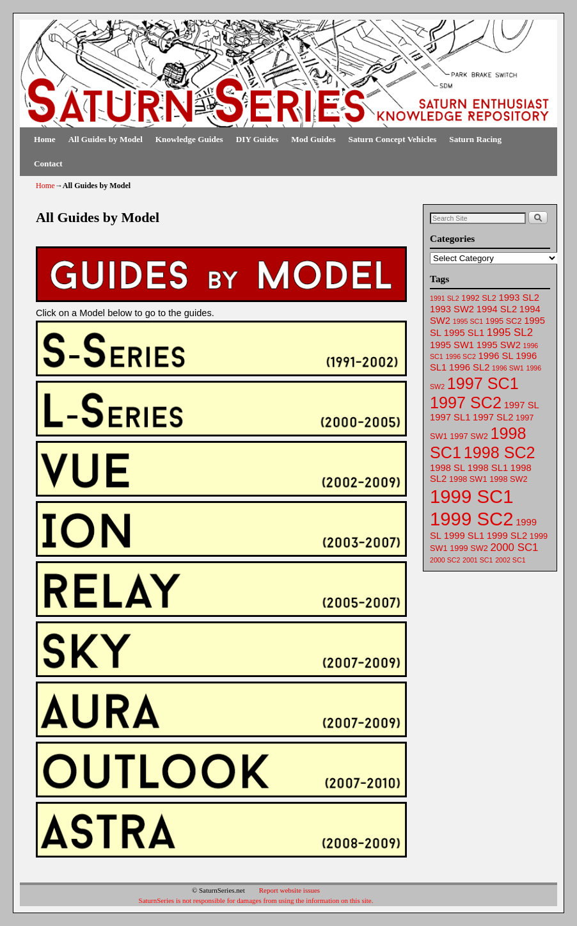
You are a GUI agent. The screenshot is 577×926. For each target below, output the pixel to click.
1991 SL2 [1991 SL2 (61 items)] (444, 298)
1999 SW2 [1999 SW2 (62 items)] (468, 548)
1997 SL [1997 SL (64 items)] (521, 405)
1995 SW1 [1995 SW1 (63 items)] (452, 345)
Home (45, 139)
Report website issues (289, 890)
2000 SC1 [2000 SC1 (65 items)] (514, 547)
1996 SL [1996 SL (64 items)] (495, 356)
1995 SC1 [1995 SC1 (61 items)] (468, 321)
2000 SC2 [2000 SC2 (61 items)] (445, 560)
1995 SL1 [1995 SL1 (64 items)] (464, 333)
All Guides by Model (105, 139)
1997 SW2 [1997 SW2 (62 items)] (468, 436)
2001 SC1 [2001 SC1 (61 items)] (477, 560)
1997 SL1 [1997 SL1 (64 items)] (450, 417)
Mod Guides (313, 139)
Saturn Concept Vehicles (393, 139)
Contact (48, 163)
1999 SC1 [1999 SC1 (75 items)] (471, 496)
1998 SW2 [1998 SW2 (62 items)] (508, 479)
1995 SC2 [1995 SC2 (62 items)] (504, 321)
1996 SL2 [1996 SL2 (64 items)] (469, 367)
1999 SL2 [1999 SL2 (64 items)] (507, 536)
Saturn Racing (475, 139)
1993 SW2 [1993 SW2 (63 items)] (452, 309)
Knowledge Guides (189, 139)
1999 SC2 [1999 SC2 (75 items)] (471, 518)
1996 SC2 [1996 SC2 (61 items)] (460, 356)
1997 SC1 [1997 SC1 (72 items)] (483, 383)
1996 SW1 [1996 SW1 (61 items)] (508, 368)
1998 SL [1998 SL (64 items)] (447, 468)
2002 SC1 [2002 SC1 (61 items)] (510, 560)
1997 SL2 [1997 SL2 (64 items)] (493, 417)
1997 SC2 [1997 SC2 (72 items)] (466, 402)
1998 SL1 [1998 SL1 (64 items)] (488, 468)
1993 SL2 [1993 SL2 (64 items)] (519, 297)
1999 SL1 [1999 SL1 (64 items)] (464, 536)
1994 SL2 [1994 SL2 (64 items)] (497, 309)
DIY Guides (257, 139)
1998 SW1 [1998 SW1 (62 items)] (468, 479)
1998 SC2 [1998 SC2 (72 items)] (499, 452)
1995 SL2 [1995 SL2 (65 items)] (510, 332)
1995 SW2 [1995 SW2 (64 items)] (499, 345)
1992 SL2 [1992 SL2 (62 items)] (478, 298)
